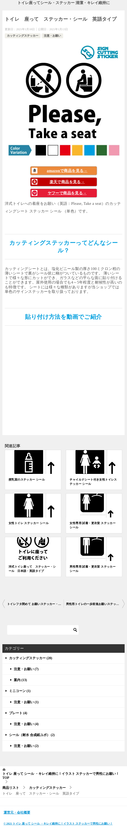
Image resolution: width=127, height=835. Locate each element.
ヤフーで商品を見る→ (67, 193)
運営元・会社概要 (17, 812)
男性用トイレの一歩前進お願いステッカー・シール (95, 604)
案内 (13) (20, 680)
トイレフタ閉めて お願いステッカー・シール (35, 604)
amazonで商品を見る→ (67, 171)
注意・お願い (52, 35)
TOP (60, 776)
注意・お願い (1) (26, 702)
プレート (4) (18, 713)
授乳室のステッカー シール (27, 479)
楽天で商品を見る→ (67, 182)
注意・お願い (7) (26, 669)
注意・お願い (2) (26, 746)
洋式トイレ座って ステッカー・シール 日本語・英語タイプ (32, 569)
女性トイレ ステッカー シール (29, 523)
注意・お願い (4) (26, 724)
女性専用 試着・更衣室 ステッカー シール (93, 525)
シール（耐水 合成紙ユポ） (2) (32, 735)
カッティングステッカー (22, 35)
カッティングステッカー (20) (30, 658)
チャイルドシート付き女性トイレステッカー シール (93, 482)
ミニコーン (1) (19, 691)
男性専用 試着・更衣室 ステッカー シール (93, 569)
